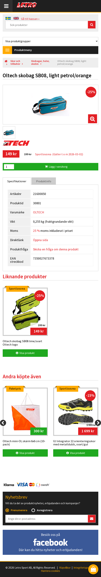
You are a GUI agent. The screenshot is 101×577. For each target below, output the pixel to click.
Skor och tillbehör (15, 62)
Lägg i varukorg (56, 166)
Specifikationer (16, 181)
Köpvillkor (65, 567)
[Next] (98, 423)
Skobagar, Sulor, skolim (40, 62)
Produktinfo (43, 181)
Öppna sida (40, 240)
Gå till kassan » (30, 19)
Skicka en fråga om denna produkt (56, 249)
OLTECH (38, 212)
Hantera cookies (50, 571)
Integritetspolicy (83, 567)
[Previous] (3, 423)
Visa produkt (25, 353)
